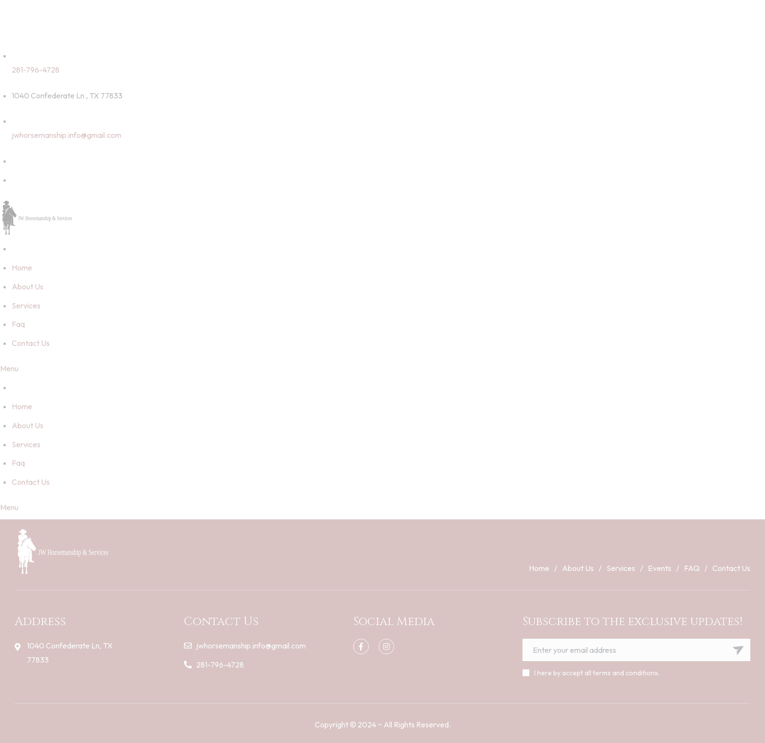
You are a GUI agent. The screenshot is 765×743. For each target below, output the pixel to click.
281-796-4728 (36, 70)
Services (26, 305)
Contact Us (31, 343)
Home (22, 267)
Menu (9, 368)
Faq (18, 324)
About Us (27, 286)
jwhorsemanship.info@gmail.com (66, 135)
